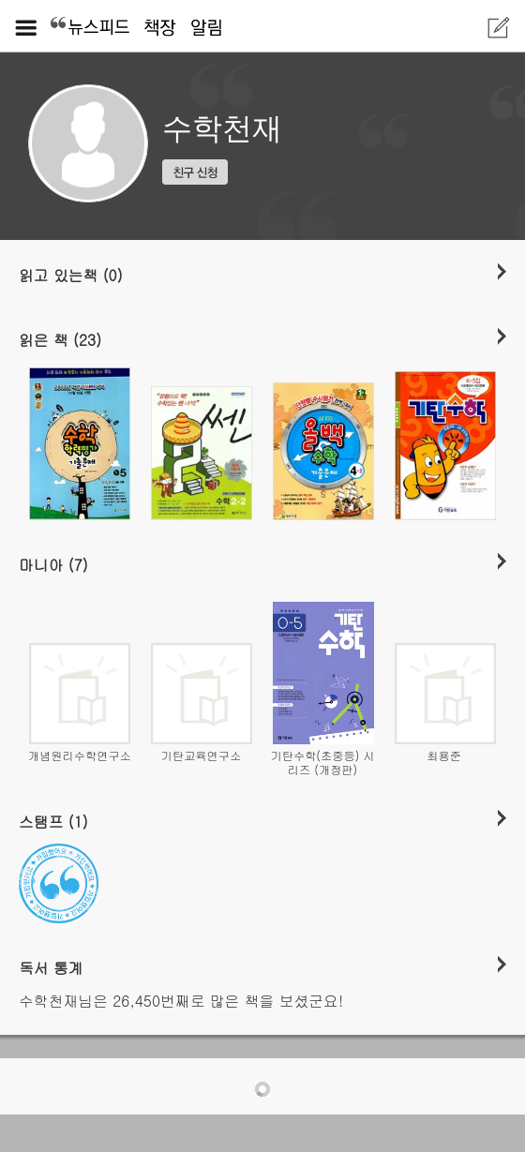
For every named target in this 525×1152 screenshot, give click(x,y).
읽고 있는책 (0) (71, 274)
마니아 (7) (53, 564)
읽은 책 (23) (60, 339)
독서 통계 (51, 967)
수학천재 (222, 128)
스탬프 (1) (53, 821)
